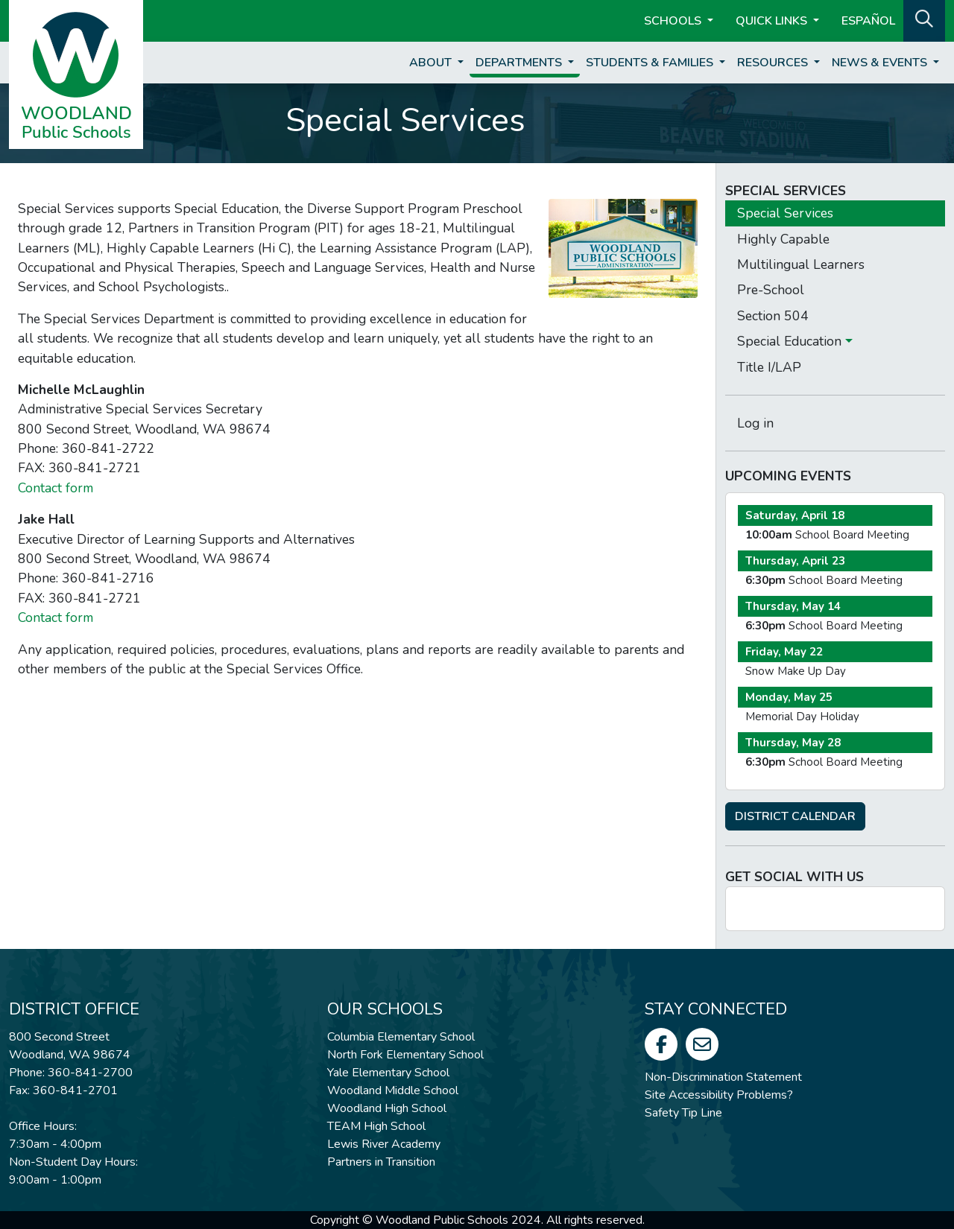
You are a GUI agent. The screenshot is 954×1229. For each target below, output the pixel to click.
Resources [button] (774, 62)
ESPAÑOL (868, 21)
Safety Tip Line (683, 1113)
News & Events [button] (881, 62)
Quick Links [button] (773, 21)
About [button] (432, 62)
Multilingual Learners (801, 264)
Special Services (785, 213)
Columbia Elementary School (401, 1037)
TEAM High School (376, 1126)
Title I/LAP (769, 367)
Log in (755, 423)
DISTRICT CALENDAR (795, 816)
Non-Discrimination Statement (723, 1077)
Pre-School (770, 290)
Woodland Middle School (392, 1090)
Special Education (791, 341)
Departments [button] (520, 62)
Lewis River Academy (383, 1144)
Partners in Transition (381, 1162)
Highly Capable (783, 239)
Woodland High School (386, 1108)
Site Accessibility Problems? (719, 1095)
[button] (924, 19)
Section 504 (773, 316)
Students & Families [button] (651, 62)
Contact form (55, 488)
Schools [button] (674, 21)
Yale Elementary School (388, 1072)
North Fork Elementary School (405, 1055)
